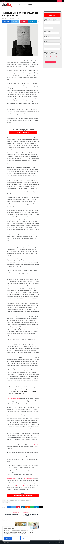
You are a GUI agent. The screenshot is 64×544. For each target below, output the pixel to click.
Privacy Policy (48, 58)
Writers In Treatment (29, 478)
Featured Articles (22, 4)
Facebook (28, 500)
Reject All (16, 538)
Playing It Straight (33, 444)
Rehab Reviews (31, 4)
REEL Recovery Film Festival (22, 485)
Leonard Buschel (6, 502)
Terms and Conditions (54, 56)
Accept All (24, 538)
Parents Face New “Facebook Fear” (11, 514)
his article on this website (14, 398)
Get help (59, 1)
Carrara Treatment (11, 1)
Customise (8, 538)
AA (7, 500)
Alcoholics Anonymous (14, 500)
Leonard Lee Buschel (12, 478)
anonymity (23, 500)
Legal (37, 4)
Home (15, 4)
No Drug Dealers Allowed (32, 531)
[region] (16, 534)
